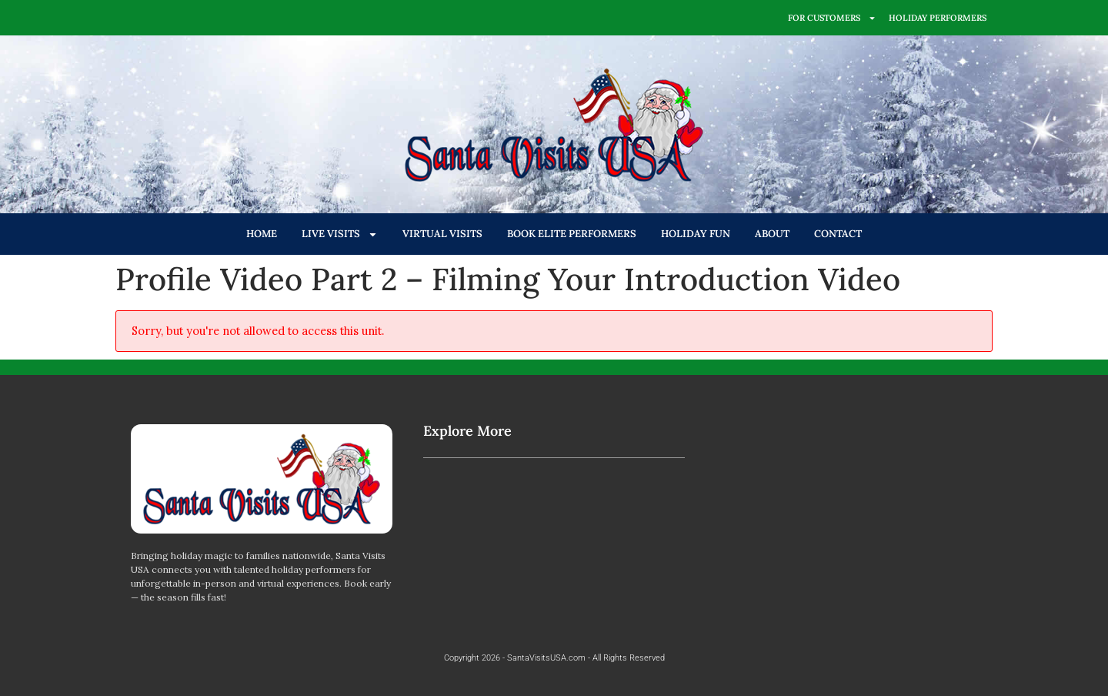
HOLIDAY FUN (695, 233)
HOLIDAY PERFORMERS (937, 17)
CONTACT (838, 233)
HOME (261, 233)
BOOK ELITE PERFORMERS (571, 233)
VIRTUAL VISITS (442, 233)
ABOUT (772, 233)
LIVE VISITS (340, 234)
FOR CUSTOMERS (832, 18)
